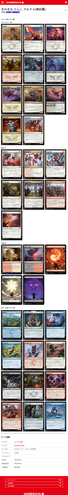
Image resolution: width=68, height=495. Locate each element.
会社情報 (10, 483)
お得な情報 (11, 486)
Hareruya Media (19, 445)
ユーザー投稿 (18, 442)
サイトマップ (11, 480)
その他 (16, 453)
